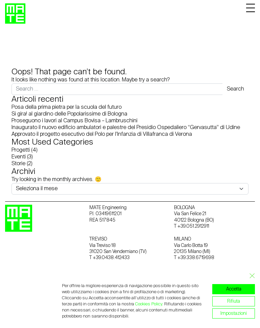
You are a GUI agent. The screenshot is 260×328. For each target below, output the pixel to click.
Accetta (233, 289)
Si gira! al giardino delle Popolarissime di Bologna (69, 114)
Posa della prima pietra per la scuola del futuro (67, 107)
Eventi (19, 157)
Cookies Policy (148, 304)
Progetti (21, 150)
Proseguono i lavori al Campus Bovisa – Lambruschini (74, 121)
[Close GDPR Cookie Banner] (250, 276)
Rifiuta (233, 301)
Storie (18, 164)
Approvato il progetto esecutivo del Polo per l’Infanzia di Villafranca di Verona (102, 134)
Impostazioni (233, 313)
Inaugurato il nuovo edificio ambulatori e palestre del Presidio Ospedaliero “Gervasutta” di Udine (126, 127)
